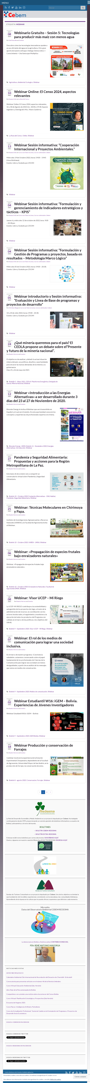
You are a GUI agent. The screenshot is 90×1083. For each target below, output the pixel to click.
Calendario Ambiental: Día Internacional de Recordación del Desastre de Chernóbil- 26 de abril (39, 977)
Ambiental (21, 82)
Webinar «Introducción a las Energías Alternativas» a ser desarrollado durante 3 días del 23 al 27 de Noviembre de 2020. (42, 397)
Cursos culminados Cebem (42, 152)
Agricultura (13, 82)
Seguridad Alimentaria (22, 498)
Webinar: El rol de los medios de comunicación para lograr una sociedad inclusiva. (40, 642)
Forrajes (40, 780)
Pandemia (10, 498)
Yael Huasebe (13, 40)
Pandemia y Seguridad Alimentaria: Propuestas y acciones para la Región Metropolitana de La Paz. (38, 461)
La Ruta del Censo (24, 99)
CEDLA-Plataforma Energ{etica (37, 382)
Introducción (20, 448)
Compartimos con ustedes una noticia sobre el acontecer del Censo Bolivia (32, 994)
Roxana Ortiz (13, 99)
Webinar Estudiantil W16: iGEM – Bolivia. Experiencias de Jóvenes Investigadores (45, 703)
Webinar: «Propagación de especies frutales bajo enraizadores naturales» (47, 554)
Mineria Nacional (17, 383)
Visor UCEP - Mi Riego (38, 629)
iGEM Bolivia (34, 736)
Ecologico (29, 82)
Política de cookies (55, 1079)
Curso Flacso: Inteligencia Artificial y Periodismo (23, 1007)
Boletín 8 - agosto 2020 (17, 780)
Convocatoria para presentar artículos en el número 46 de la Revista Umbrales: (33, 981)
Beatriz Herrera (13, 354)
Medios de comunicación (38, 692)
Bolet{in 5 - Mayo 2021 (17, 382)
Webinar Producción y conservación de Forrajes (43, 747)
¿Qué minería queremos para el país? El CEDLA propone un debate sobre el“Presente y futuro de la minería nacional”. (44, 347)
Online (25, 136)
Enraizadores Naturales (36, 587)
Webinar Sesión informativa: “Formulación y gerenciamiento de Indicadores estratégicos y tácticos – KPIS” (45, 208)
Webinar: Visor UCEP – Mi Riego (38, 598)
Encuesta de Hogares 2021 (15, 1003)
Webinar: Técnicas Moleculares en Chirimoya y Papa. (48, 509)
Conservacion (32, 780)
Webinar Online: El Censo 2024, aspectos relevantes (45, 94)
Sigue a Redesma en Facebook (18, 1046)
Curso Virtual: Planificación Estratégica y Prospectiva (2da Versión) (29, 998)
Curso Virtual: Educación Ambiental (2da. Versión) (23, 986)
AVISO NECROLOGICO (14, 973)
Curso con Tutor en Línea (26, 152)
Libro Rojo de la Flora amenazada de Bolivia (21, 990)
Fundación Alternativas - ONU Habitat (41, 496)
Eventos (21, 40)
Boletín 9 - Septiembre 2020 (19, 629)
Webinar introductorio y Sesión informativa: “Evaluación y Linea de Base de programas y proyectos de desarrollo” (44, 300)
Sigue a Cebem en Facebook (17, 1022)
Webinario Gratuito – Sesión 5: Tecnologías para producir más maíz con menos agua (46, 35)
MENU (5, 2)
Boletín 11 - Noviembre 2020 (36, 446)
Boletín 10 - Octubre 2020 (18, 496)
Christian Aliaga (13, 308)
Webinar (36, 82)
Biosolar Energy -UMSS (17, 446)
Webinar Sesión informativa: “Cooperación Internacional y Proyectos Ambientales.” (46, 147)
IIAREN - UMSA (34, 542)
